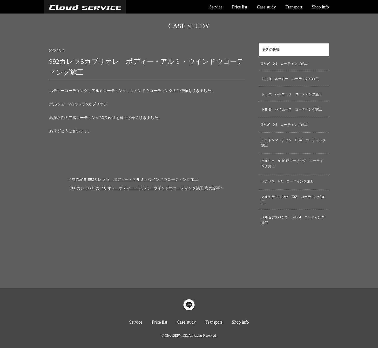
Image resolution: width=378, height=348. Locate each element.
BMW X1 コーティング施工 (284, 63)
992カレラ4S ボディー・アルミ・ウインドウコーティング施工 (143, 179)
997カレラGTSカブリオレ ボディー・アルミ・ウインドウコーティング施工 (137, 188)
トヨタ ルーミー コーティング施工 (290, 79)
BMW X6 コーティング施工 (284, 124)
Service (215, 7)
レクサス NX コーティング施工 (287, 181)
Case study (266, 7)
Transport (293, 7)
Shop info (320, 7)
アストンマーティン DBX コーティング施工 (293, 142)
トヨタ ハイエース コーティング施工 (291, 94)
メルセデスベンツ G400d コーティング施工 (292, 220)
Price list (239, 7)
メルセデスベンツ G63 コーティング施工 (292, 199)
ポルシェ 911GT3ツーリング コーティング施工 (292, 163)
